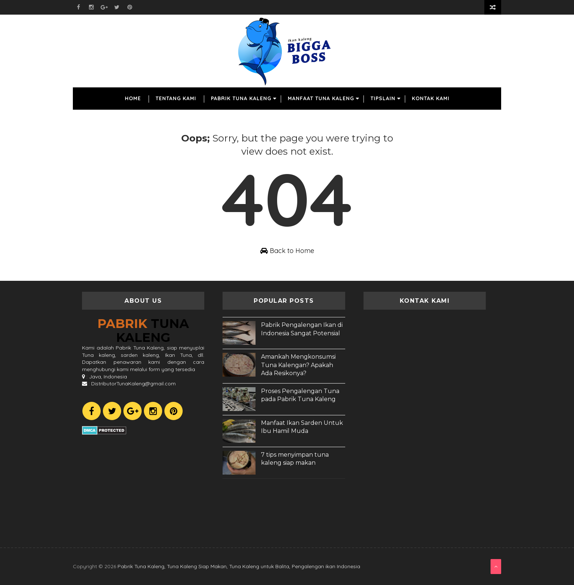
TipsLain (382, 98)
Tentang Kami (176, 98)
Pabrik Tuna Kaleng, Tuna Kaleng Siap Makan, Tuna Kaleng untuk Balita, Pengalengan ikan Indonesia (239, 566)
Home (133, 98)
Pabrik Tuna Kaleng (241, 98)
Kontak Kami (431, 98)
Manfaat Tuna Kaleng (321, 98)
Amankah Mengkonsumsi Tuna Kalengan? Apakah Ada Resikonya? (298, 365)
